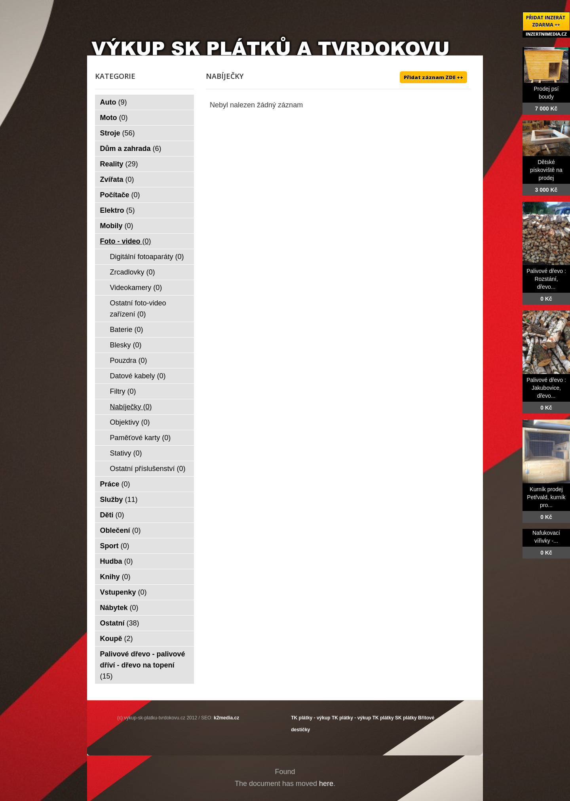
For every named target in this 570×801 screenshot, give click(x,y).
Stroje (117, 133)
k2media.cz (226, 718)
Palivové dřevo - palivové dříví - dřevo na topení (142, 665)
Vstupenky (123, 592)
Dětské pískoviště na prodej (546, 170)
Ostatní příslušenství (148, 469)
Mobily (116, 226)
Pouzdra (128, 360)
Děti (112, 515)
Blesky (126, 345)
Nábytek (119, 608)
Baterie (126, 330)
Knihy (115, 577)
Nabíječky (131, 407)
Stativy (126, 453)
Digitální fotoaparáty (147, 257)
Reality (119, 164)
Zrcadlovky (132, 272)
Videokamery (136, 288)
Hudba (116, 561)
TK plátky (383, 718)
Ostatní (119, 623)
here (326, 784)
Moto (114, 118)
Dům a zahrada (131, 149)
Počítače (120, 195)
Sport (114, 546)
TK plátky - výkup (310, 718)
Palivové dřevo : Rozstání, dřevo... (546, 279)
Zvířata (117, 179)
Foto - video (125, 241)
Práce (115, 484)
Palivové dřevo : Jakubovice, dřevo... (546, 388)
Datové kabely (138, 376)
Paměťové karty (140, 438)
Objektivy (130, 422)
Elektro (117, 210)
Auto (113, 102)
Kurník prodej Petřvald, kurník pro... (546, 497)
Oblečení (120, 530)
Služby (119, 499)
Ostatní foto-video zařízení (138, 308)
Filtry (123, 391)
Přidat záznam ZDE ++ (433, 77)
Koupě (116, 639)
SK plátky (406, 718)
